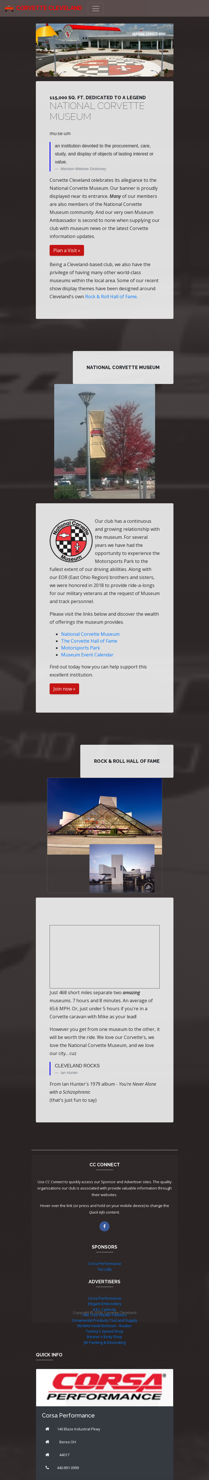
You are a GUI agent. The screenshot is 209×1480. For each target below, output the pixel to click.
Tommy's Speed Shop (104, 1331)
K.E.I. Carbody (104, 1309)
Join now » (64, 689)
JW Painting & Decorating (105, 1342)
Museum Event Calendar (87, 655)
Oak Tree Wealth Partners (104, 1314)
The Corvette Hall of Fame (89, 641)
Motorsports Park (80, 648)
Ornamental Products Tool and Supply (104, 1320)
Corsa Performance (104, 1263)
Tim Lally (104, 1269)
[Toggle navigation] (96, 8)
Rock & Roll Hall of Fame (111, 296)
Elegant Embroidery (104, 1303)
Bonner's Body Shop (104, 1336)
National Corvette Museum (90, 634)
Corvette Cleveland (49, 8)
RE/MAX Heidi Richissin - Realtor (104, 1325)
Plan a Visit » (66, 250)
